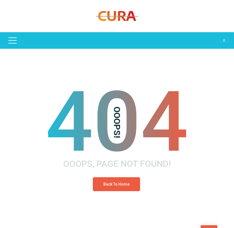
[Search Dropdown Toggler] (224, 40)
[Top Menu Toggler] (12, 40)
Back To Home (116, 184)
